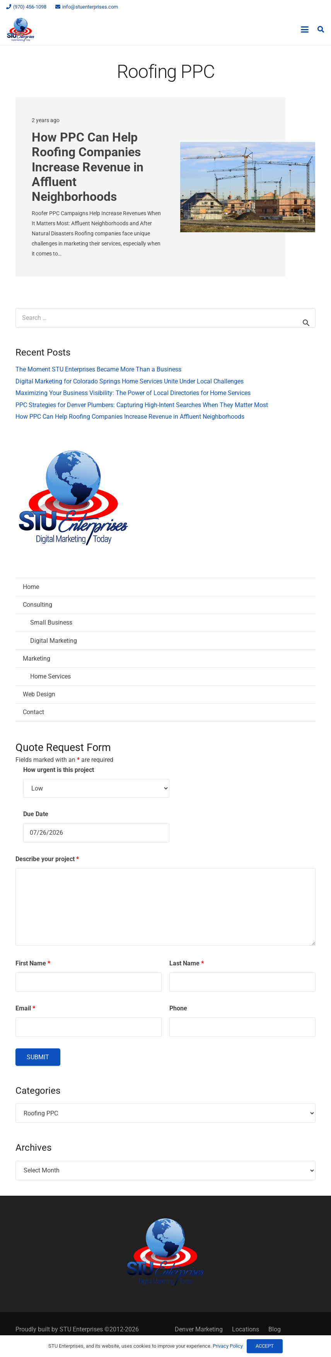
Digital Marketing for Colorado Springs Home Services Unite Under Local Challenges (129, 381)
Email (25, 1008)
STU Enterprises (81, 1329)
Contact (33, 712)
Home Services (50, 676)
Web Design (39, 694)
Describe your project (47, 859)
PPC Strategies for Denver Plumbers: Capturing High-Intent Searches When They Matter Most (141, 405)
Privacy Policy (228, 1346)
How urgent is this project (58, 769)
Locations (245, 1329)
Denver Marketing (199, 1329)
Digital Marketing (53, 640)
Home (31, 586)
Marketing (36, 658)
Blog (274, 1329)
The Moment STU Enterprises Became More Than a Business (98, 369)
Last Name (186, 963)
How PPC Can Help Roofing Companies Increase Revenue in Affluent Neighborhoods (87, 167)
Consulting (37, 604)
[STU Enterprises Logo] (20, 29)
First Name (32, 963)
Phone (178, 1008)
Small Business (51, 622)
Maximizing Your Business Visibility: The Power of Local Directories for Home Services (133, 393)
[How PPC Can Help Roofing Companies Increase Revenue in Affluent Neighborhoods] (247, 187)
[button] (305, 29)
